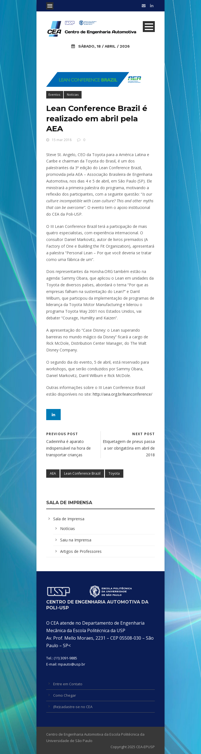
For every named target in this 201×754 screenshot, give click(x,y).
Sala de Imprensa (68, 518)
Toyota (114, 473)
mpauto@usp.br (71, 664)
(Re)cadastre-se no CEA (72, 706)
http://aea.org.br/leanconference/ (122, 394)
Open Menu (49, 5)
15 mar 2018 (62, 139)
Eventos (54, 94)
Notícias (73, 94)
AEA (53, 473)
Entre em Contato (67, 683)
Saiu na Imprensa (75, 540)
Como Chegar (64, 695)
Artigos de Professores (81, 551)
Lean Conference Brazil (82, 473)
